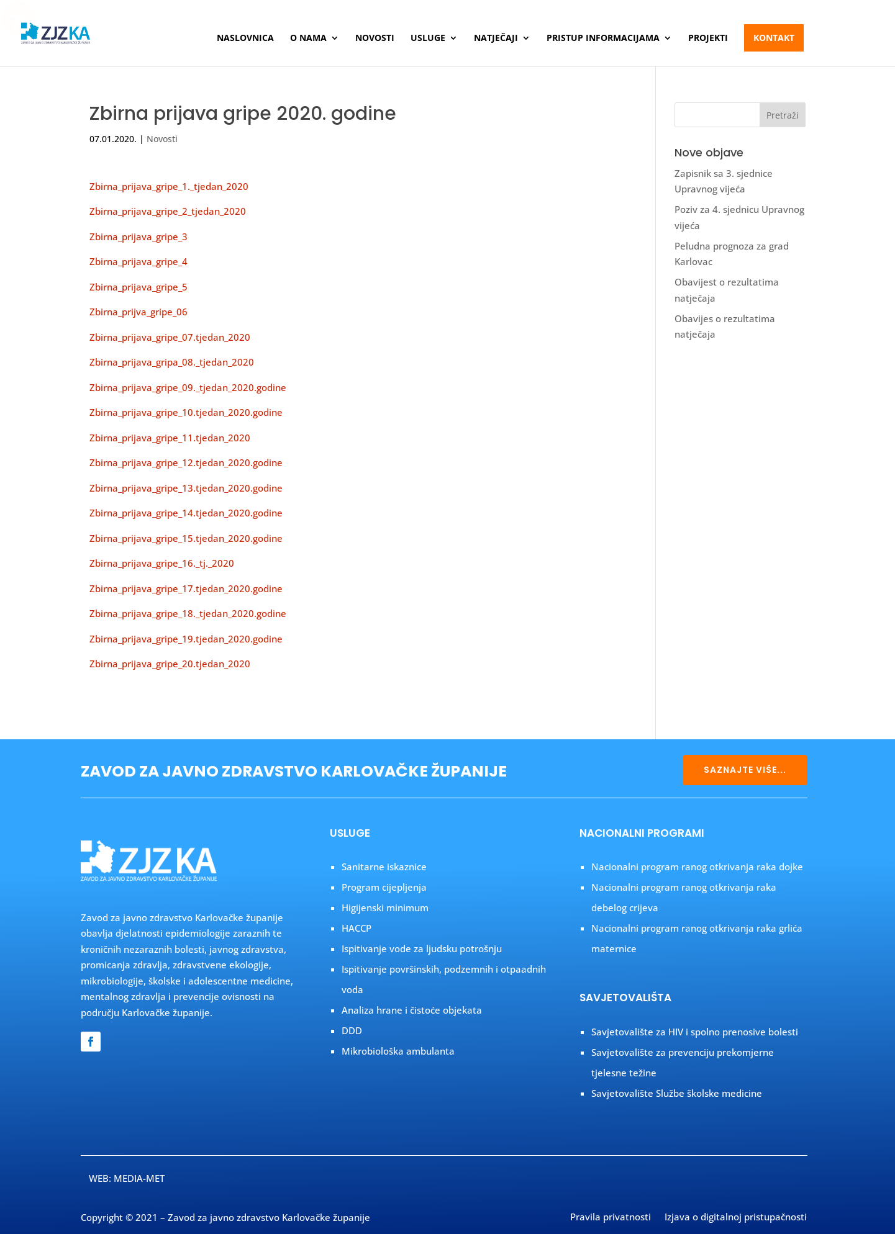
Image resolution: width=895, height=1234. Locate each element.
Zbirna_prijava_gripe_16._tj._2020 (161, 563)
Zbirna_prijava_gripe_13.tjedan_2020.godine (186, 488)
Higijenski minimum (385, 907)
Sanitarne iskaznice (384, 866)
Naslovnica (245, 38)
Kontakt (773, 37)
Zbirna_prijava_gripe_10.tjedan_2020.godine (186, 412)
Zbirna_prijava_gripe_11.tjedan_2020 (169, 437)
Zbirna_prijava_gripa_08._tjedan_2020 (171, 362)
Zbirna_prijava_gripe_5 (138, 287)
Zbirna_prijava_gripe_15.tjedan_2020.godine (186, 538)
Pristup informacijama (603, 38)
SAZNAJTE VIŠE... (745, 769)
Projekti (708, 38)
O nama (308, 38)
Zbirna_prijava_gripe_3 (138, 236)
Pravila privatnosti (610, 1218)
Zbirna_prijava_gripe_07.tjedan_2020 (169, 337)
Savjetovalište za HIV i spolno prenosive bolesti (694, 1031)
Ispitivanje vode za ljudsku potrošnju (422, 948)
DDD (352, 1030)
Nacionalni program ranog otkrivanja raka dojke (697, 866)
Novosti (374, 38)
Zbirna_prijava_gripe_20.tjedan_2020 (169, 663)
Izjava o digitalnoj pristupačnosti (736, 1218)
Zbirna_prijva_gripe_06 (138, 311)
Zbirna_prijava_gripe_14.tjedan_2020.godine (186, 513)
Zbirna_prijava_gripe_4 (138, 261)
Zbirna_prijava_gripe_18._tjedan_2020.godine (187, 613)
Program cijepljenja (384, 887)
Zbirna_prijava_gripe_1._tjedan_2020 (168, 186)
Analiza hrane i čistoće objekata (412, 1010)
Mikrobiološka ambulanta (398, 1051)
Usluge (428, 38)
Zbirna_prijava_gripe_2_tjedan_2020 (167, 211)
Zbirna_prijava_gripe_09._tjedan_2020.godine (187, 387)
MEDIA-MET (139, 1178)
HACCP (356, 928)
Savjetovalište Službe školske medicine (676, 1093)
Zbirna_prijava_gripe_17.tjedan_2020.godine (186, 588)
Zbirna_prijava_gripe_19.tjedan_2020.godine (186, 639)
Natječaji (496, 38)
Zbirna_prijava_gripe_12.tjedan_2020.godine (186, 462)
